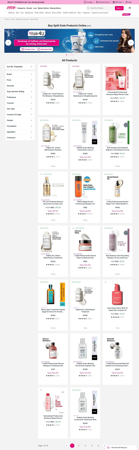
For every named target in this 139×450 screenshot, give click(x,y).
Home (7, 19)
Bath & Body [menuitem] (39, 13)
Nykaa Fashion (43, 8)
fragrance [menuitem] (86, 13)
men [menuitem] (79, 13)
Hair (12, 19)
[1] (69, 55)
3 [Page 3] (85, 446)
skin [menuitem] (17, 13)
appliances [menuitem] (29, 13)
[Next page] (105, 445)
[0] (66, 55)
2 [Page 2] (78, 446)
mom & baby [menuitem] (56, 13)
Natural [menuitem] (47, 13)
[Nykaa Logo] (11, 7)
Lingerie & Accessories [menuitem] (99, 13)
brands (29, 8)
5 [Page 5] (98, 446)
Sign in (119, 8)
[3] (73, 55)
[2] (71, 55)
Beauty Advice (55, 8)
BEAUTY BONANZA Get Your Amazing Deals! (26, 2)
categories (21, 8)
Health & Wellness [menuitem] (69, 13)
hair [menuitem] (22, 13)
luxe (35, 8)
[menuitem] (126, 14)
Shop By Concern (22, 19)
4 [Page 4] (91, 446)
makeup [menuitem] (11, 13)
